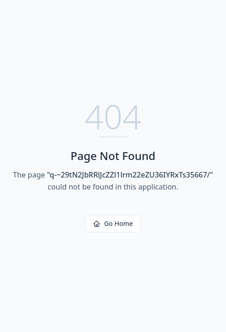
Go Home (113, 223)
